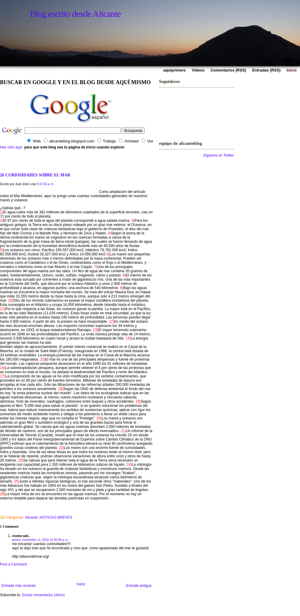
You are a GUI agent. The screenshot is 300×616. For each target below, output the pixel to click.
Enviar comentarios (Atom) (43, 595)
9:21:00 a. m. (45, 184)
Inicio (81, 584)
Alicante (31, 517)
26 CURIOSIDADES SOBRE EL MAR (35, 174)
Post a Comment (13, 564)
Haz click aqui (11, 147)
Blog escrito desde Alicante (75, 14)
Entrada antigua (139, 586)
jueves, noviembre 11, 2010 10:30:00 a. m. (40, 539)
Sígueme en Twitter (218, 155)
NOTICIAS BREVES (56, 517)
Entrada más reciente (19, 586)
